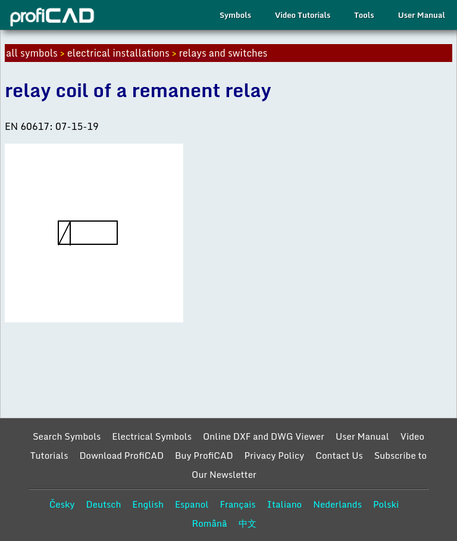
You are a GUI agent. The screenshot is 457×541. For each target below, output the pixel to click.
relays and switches (223, 53)
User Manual (421, 14)
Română (209, 523)
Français (237, 504)
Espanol (192, 504)
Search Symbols (67, 436)
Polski (386, 504)
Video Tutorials (302, 14)
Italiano (284, 504)
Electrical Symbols (152, 436)
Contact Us (338, 455)
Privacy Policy (275, 455)
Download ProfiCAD (121, 455)
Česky (62, 504)
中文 (247, 523)
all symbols (32, 53)
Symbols (235, 14)
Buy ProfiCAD (204, 455)
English (148, 504)
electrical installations (118, 53)
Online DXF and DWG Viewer (263, 436)
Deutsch (103, 504)
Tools (364, 14)
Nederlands (337, 504)
